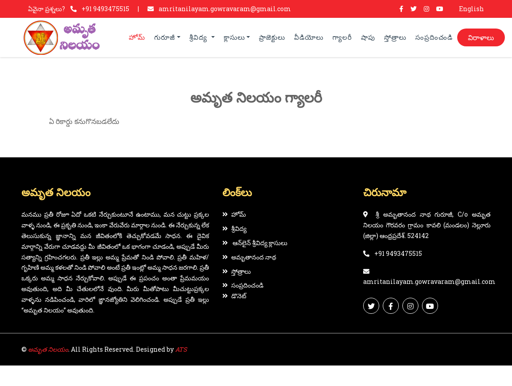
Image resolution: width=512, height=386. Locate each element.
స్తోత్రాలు (395, 37)
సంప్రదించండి (434, 37)
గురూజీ (164, 37)
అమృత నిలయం (48, 349)
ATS (181, 349)
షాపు (368, 37)
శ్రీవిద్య (199, 37)
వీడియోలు (309, 37)
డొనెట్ (234, 296)
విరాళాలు (481, 37)
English (471, 8)
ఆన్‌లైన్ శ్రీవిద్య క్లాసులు (254, 242)
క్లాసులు (234, 37)
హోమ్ (137, 37)
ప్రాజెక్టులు (272, 37)
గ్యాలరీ (342, 37)
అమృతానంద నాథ (249, 257)
